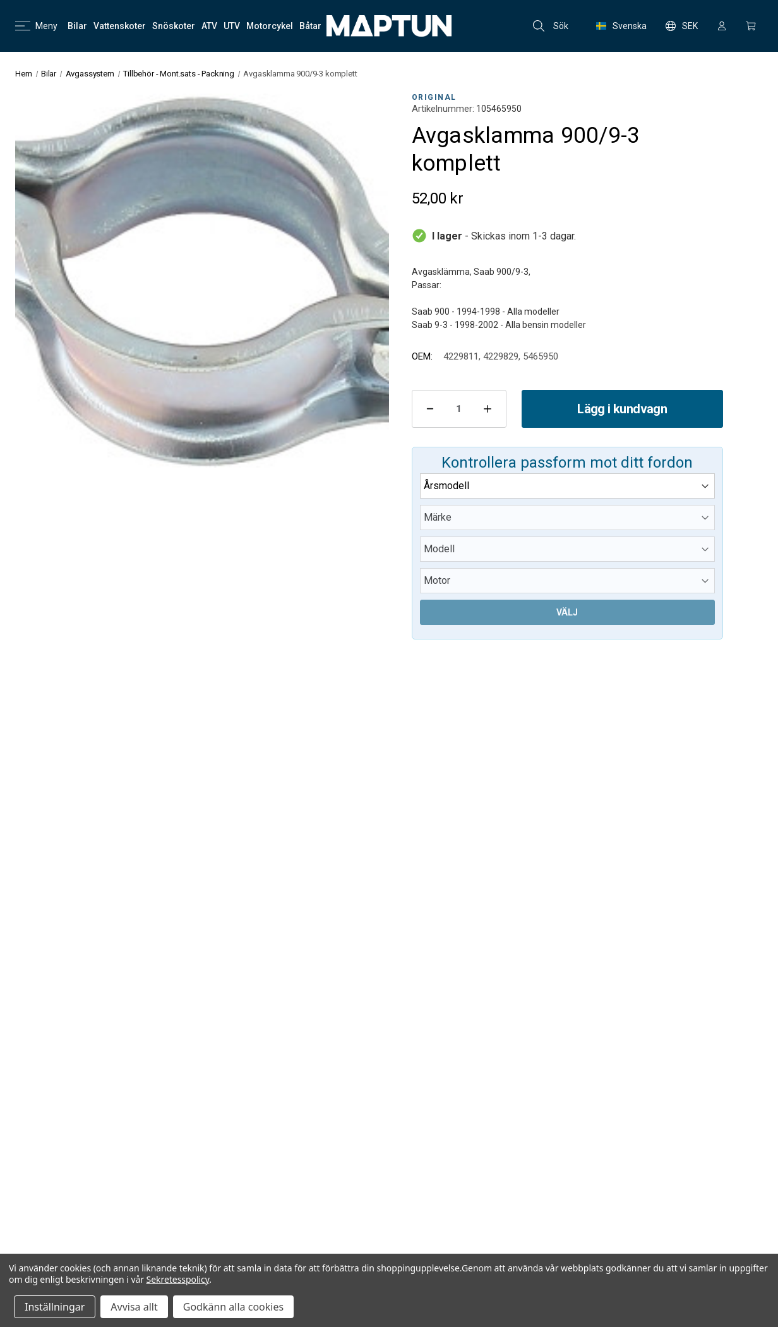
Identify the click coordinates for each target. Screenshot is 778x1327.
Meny (36, 26)
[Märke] (567, 517)
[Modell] (567, 549)
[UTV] (232, 26)
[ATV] (209, 26)
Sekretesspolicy (178, 1279)
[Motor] (567, 580)
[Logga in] (721, 26)
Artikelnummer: (443, 108)
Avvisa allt (134, 1307)
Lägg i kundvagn (622, 408)
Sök (550, 26)
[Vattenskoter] (119, 26)
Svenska (621, 26)
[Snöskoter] (173, 26)
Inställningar (55, 1307)
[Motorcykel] (269, 26)
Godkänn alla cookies (233, 1307)
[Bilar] (77, 26)
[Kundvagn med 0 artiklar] (751, 26)
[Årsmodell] (567, 486)
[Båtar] (310, 26)
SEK (682, 26)
